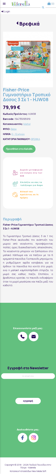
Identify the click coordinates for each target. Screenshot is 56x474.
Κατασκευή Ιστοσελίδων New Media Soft (28, 471)
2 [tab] (25, 79)
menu (4, 3)
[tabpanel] (28, 56)
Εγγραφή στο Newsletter (28, 368)
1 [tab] (24, 79)
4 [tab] (29, 79)
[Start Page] (20, 3)
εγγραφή (28, 401)
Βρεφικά (29, 23)
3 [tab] (27, 79)
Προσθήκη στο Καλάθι (19, 148)
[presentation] (28, 389)
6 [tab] (33, 79)
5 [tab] (31, 79)
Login (5, 11)
